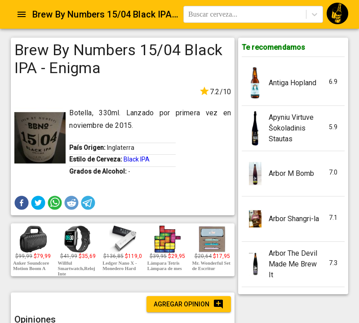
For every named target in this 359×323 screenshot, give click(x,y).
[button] (21, 203)
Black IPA (137, 159)
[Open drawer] (21, 14)
